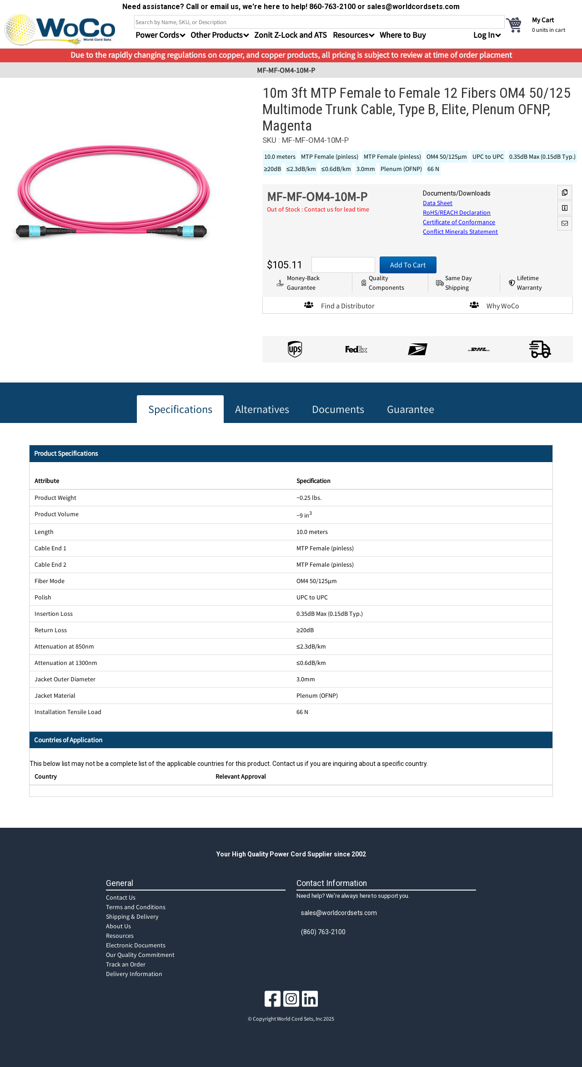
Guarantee (410, 409)
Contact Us (120, 897)
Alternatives (262, 409)
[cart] (541, 24)
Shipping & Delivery (132, 916)
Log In (484, 35)
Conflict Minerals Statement (460, 231)
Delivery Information (134, 974)
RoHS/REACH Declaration (457, 212)
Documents (338, 409)
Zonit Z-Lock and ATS (290, 35)
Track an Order (126, 964)
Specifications (180, 409)
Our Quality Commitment (140, 955)
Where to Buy (403, 35)
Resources (120, 935)
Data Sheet (437, 203)
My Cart (543, 19)
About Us (118, 926)
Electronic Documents (136, 945)
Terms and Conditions (136, 907)
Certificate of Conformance (459, 222)
